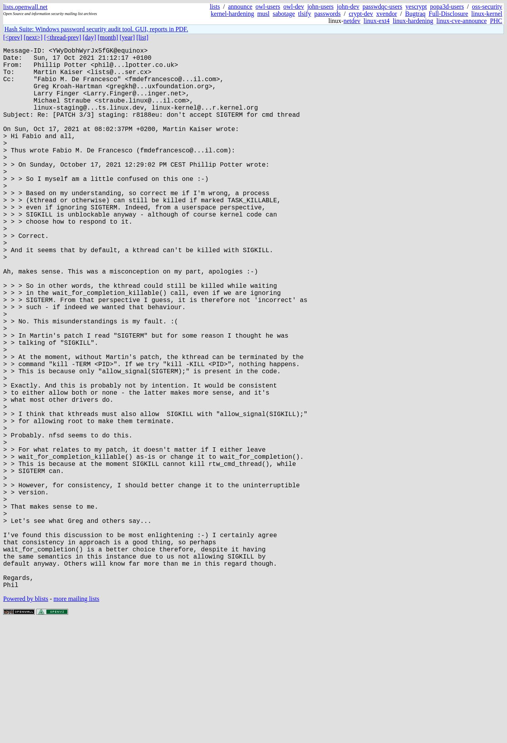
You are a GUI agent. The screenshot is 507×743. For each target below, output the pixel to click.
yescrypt (416, 6)
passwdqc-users (382, 6)
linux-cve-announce (461, 20)
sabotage (284, 13)
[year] (127, 37)
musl (263, 13)
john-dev (348, 6)
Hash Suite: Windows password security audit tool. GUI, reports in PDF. (96, 29)
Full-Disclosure (448, 13)
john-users (320, 6)
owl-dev (293, 6)
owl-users (267, 6)
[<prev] (12, 37)
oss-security (487, 6)
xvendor (386, 13)
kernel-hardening (232, 13)
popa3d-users (447, 6)
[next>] (33, 37)
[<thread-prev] (62, 37)
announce (240, 6)
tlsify (304, 13)
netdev (351, 20)
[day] (89, 37)
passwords (327, 13)
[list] (142, 37)
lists (215, 6)
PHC (496, 20)
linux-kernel (486, 13)
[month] (108, 37)
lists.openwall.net (25, 7)
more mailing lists (76, 719)
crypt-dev (361, 13)
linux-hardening (413, 20)
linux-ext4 (377, 20)
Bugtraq (415, 13)
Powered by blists (25, 719)
